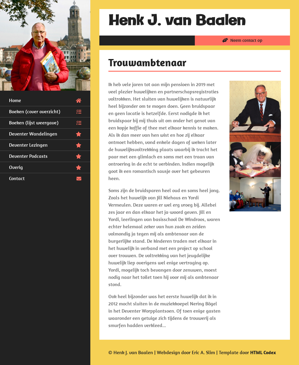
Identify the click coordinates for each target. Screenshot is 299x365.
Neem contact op (242, 40)
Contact (45, 178)
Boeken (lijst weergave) (45, 122)
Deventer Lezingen (45, 144)
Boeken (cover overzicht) (45, 111)
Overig (45, 167)
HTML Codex (263, 352)
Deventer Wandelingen (45, 133)
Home (45, 100)
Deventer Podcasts (45, 155)
